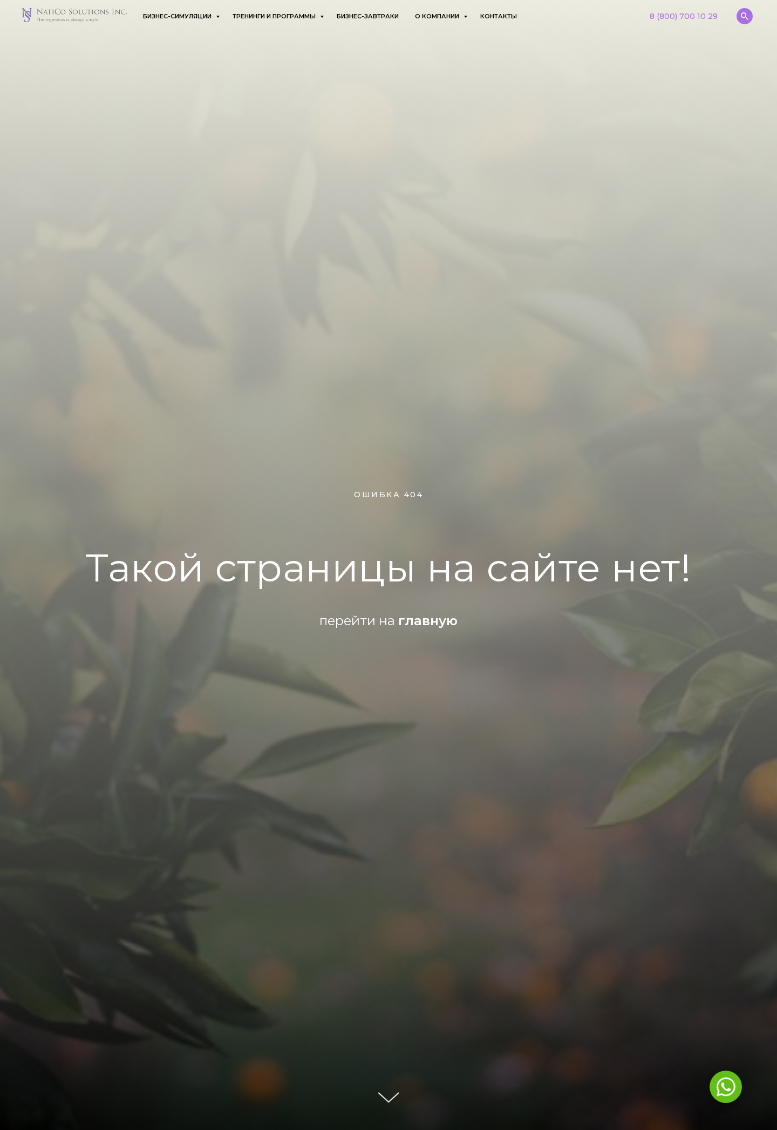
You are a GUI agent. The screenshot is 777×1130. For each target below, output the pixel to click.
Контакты (498, 16)
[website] (745, 16)
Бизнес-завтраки (368, 16)
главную (428, 620)
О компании (438, 16)
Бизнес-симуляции (178, 16)
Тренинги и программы (275, 16)
